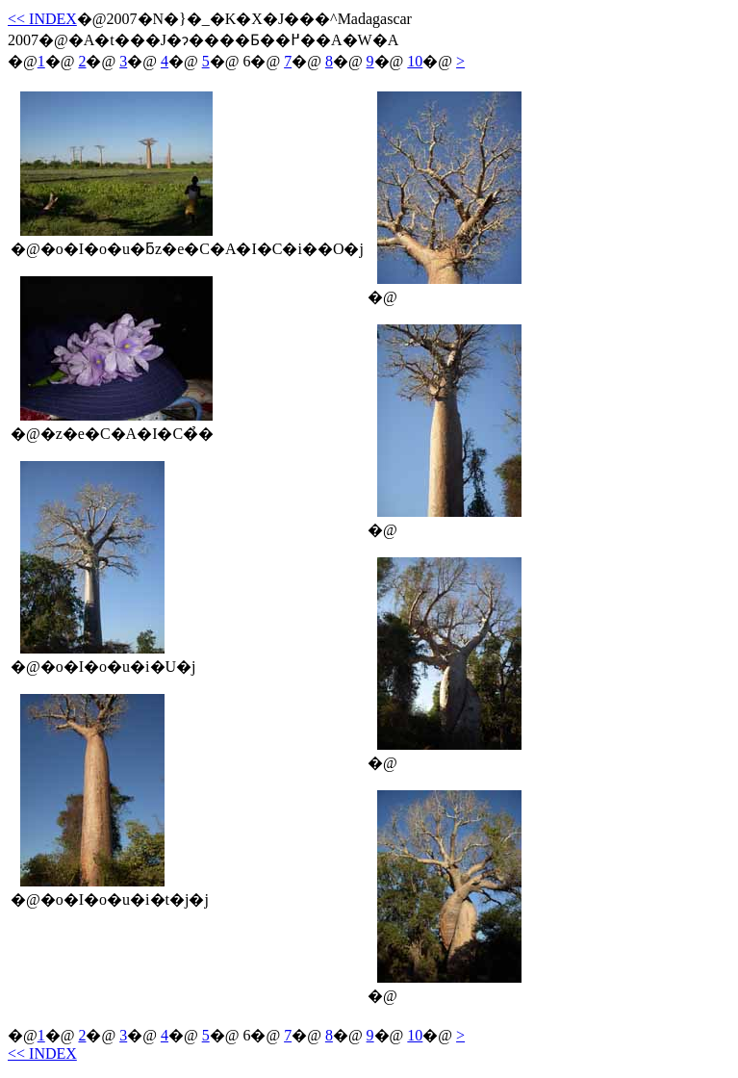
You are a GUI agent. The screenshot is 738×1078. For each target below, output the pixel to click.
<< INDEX (42, 19)
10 (414, 61)
